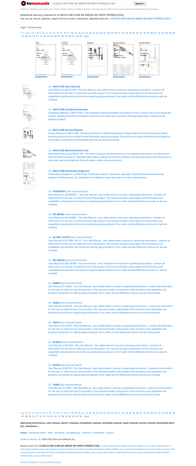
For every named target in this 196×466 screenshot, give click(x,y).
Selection (87, 432)
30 (115, 32)
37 (141, 32)
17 (68, 32)
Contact (110, 432)
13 (54, 32)
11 (46, 32)
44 (166, 32)
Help (50, 432)
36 (137, 32)
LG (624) (57, 462)
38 (144, 32)
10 (43, 32)
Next (86, 36)
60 (70, 36)
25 (97, 32)
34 (130, 32)
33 (126, 32)
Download (99, 432)
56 (55, 36)
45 (170, 32)
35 (133, 32)
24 (94, 32)
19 (75, 32)
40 (152, 32)
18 (72, 32)
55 (51, 36)
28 (108, 32)
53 (44, 36)
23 (90, 32)
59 (66, 36)
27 (104, 32)
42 (159, 32)
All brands (59, 432)
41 (155, 32)
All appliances (74, 432)
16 (65, 32)
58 (62, 36)
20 (79, 32)
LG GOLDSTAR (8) (47, 462)
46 (173, 32)
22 (86, 32)
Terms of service (28, 439)
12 (50, 32)
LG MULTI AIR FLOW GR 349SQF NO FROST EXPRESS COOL (125, 446)
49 (30, 36)
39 (148, 32)
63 (81, 36)
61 (73, 36)
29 (112, 32)
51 (37, 36)
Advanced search (37, 432)
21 (83, 32)
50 (33, 36)
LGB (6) (23, 462)
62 (77, 36)
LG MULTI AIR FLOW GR (158, 446)
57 (59, 36)
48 (26, 36)
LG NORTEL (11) (33, 462)
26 (101, 32)
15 (61, 32)
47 (23, 36)
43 (163, 32)
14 (57, 32)
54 (48, 36)
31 (119, 32)
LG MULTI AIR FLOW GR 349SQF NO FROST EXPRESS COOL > (141, 18)
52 (41, 36)
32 (123, 32)
